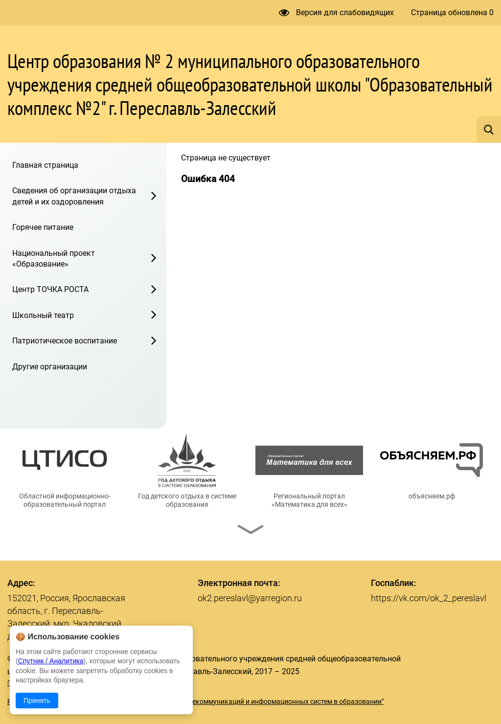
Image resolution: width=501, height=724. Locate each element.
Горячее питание (42, 227)
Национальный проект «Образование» (53, 259)
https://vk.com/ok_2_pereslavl (428, 598)
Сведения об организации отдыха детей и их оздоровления (74, 196)
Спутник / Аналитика (51, 661)
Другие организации (49, 366)
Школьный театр (43, 315)
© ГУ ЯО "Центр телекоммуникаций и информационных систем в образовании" (258, 701)
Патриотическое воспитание (64, 340)
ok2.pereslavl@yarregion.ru (250, 598)
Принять (36, 700)
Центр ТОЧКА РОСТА (50, 289)
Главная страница (45, 165)
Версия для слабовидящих (336, 12)
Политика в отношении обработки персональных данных (99, 683)
